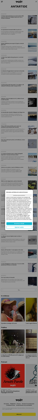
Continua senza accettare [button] (19, 195)
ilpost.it (25, 215)
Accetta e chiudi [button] (19, 223)
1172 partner (19, 214)
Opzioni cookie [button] (19, 227)
